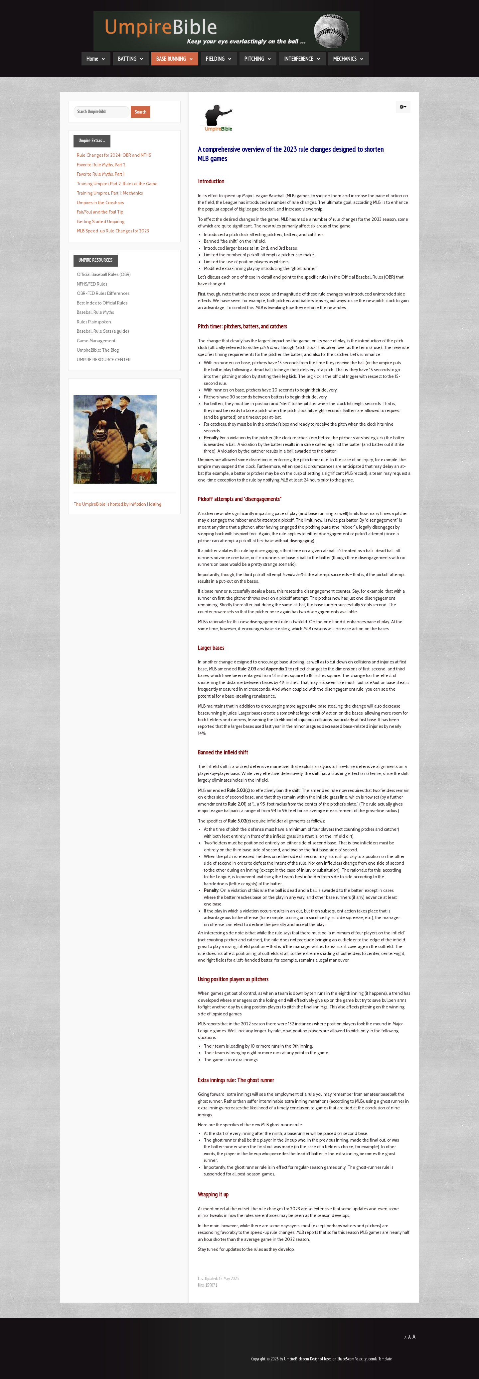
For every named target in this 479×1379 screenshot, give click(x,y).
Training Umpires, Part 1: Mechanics (110, 193)
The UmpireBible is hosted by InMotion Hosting (117, 504)
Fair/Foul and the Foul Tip (100, 212)
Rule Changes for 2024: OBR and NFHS (114, 155)
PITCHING (254, 58)
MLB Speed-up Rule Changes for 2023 (113, 230)
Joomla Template (380, 1359)
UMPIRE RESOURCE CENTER (104, 359)
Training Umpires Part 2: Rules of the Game (117, 183)
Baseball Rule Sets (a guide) (103, 331)
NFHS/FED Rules (92, 284)
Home (92, 58)
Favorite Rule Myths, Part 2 (101, 164)
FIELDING (215, 58)
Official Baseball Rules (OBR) (104, 274)
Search (140, 112)
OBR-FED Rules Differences (103, 293)
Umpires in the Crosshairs (100, 202)
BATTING (127, 58)
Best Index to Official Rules (102, 303)
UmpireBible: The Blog (98, 350)
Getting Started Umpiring (100, 221)
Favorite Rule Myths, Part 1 (100, 174)
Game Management (96, 340)
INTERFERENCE (298, 58)
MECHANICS (345, 58)
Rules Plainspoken (94, 321)
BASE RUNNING (171, 58)
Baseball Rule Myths (95, 312)
